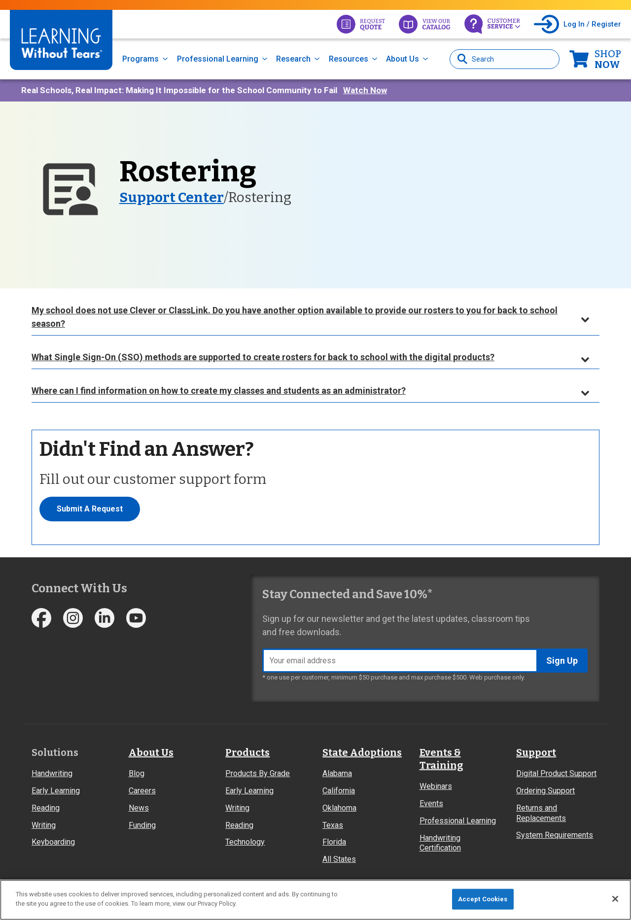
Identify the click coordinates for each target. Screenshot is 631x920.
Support (536, 752)
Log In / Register (592, 24)
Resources (348, 59)
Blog (136, 773)
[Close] (615, 899)
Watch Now (365, 90)
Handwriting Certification (440, 843)
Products (247, 752)
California (338, 790)
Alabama (337, 773)
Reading (46, 808)
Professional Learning (217, 59)
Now (608, 59)
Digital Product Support (556, 773)
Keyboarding (53, 842)
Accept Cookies (483, 899)
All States (339, 859)
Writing (44, 825)
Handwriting (52, 773)
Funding (142, 825)
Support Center (171, 197)
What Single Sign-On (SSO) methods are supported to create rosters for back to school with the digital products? (263, 357)
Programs (140, 59)
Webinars (436, 786)
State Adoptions (362, 752)
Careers (142, 790)
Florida (334, 842)
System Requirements (554, 835)
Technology (245, 842)
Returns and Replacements (541, 813)
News (139, 808)
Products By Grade (257, 773)
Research (293, 59)
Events (431, 803)
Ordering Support (545, 790)
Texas (332, 825)
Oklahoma (339, 808)
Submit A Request (90, 508)
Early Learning (56, 790)
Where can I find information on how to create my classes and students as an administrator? (219, 390)
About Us (402, 59)
